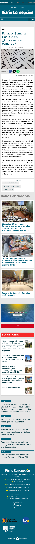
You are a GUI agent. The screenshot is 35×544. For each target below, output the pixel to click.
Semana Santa (8, 189)
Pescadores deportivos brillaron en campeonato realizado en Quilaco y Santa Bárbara (16, 431)
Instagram (18, 502)
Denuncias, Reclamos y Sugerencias (18, 498)
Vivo (17, 326)
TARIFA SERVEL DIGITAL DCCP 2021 (18, 487)
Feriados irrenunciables (12, 186)
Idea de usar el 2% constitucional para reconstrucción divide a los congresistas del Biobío (12, 369)
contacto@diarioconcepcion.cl (18, 484)
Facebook (17, 505)
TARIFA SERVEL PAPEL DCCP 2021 (19, 490)
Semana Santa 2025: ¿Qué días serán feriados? (16, 294)
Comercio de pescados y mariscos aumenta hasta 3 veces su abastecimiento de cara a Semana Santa (17, 261)
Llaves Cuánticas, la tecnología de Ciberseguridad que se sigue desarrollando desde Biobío (13, 380)
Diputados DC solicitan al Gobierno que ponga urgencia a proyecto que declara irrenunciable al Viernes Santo (16, 227)
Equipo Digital (9, 48)
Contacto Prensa (13, 496)
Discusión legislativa (11, 183)
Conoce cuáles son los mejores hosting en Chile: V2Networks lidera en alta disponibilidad (17, 444)
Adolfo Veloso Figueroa (11, 387)
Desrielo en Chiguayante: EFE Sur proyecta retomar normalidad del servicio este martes (13, 358)
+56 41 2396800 (18, 481)
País (3, 401)
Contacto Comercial (14, 494)
